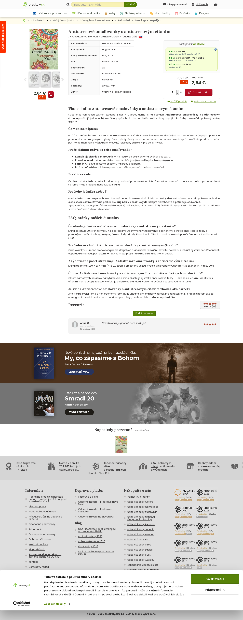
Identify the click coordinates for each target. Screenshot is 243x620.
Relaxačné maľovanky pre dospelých (139, 20)
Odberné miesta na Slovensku (96, 516)
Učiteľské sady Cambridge (142, 507)
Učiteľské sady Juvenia (140, 529)
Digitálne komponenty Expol (143, 570)
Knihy (110, 13)
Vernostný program (138, 496)
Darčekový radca (39, 567)
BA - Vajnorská (195, 57)
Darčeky (182, 13)
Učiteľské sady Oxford (140, 501)
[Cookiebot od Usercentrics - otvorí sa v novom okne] (22, 613)
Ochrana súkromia (40, 539)
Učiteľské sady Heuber (140, 534)
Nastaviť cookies (38, 544)
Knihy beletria (38, 20)
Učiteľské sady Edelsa (140, 549)
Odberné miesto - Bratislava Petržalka (95, 510)
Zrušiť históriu (142, 430)
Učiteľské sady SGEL (139, 554)
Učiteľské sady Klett (139, 539)
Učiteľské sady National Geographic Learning (141, 518)
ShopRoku (105, 473)
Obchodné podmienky (42, 524)
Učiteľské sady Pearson (141, 524)
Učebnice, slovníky (86, 13)
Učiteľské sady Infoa (139, 544)
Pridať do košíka (201, 92)
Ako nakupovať (37, 506)
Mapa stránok (37, 549)
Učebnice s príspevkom (50, 13)
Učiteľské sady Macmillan (142, 512)
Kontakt (33, 562)
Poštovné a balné (88, 496)
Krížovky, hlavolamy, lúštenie (95, 20)
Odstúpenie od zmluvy (42, 534)
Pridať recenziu (144, 313)
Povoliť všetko (215, 588)
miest (154, 466)
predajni (203, 469)
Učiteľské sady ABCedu (140, 559)
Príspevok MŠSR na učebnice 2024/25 (45, 518)
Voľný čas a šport (62, 20)
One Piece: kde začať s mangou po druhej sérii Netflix (97, 530)
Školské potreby (132, 13)
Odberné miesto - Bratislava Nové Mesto (98, 503)
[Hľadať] (130, 4)
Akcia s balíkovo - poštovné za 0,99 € (96, 553)
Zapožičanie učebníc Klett (142, 565)
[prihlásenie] (200, 4)
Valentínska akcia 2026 (91, 541)
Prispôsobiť (215, 599)
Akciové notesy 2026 (90, 536)
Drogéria (202, 13)
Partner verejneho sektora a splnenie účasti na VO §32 (45, 555)
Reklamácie (35, 529)
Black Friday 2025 (88, 546)
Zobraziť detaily (55, 613)
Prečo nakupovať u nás (42, 511)
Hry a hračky (160, 13)
